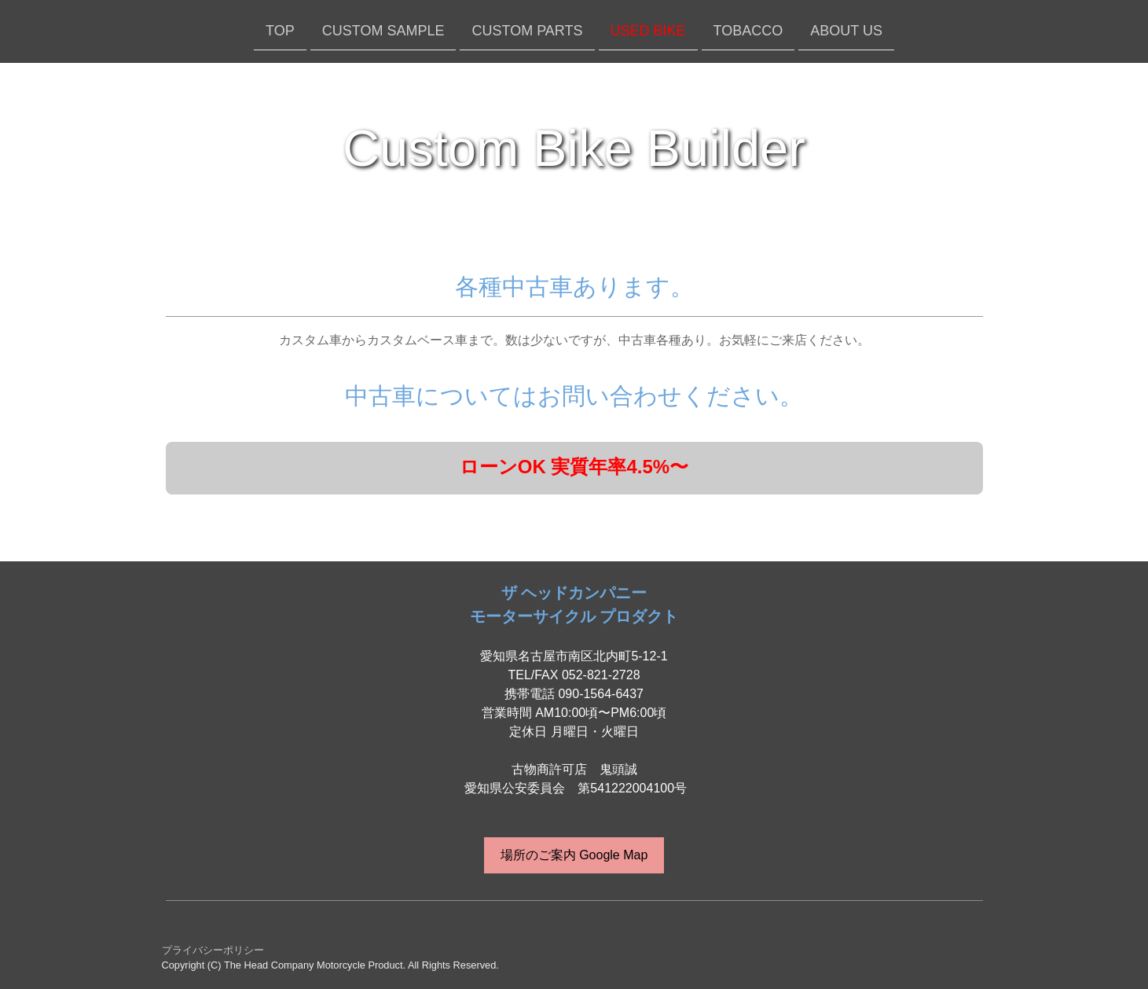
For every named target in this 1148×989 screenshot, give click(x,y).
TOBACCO (748, 30)
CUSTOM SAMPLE (383, 30)
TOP (280, 30)
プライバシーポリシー (213, 950)
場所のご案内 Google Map (574, 855)
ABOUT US (846, 30)
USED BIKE (648, 30)
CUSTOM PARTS (526, 30)
